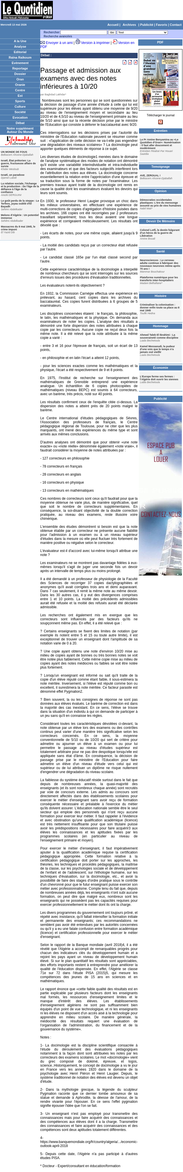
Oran (20, 79)
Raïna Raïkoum (20, 57)
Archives (129, 24)
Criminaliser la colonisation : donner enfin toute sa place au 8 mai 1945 (160, 307)
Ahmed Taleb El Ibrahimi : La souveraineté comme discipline (159, 336)
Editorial (20, 52)
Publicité (146, 24)
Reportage (20, 68)
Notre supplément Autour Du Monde (20, 130)
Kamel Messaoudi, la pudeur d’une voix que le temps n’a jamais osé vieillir (157, 349)
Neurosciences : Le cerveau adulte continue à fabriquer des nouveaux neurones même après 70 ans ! (160, 264)
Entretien (160, 130)
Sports (20, 101)
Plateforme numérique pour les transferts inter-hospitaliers (159, 279)
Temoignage (160, 166)
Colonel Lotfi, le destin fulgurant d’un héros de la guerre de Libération (160, 233)
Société (20, 112)
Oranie (20, 84)
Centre (20, 90)
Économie (160, 367)
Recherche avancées (58, 36)
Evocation (20, 117)
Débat (20, 123)
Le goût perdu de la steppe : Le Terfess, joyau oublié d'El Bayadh (20, 203)
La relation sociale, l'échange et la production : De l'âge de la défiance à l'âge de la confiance (20, 188)
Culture (20, 106)
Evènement (20, 63)
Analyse (20, 46)
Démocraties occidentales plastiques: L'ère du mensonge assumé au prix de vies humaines (160, 202)
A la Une (20, 41)
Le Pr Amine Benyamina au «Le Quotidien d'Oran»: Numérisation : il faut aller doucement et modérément (160, 144)
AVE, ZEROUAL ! (150, 175)
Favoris (161, 24)
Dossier (20, 74)
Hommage (160, 326)
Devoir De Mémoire (160, 221)
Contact (176, 24)
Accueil (113, 24)
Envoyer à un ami (59, 43)
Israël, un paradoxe (12, 174)
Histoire (161, 296)
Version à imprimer (95, 43)
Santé (160, 251)
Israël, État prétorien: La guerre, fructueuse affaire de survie (18, 163)
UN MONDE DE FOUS (14, 151)
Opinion (161, 191)
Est (20, 95)
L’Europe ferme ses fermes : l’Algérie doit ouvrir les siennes (159, 378)
